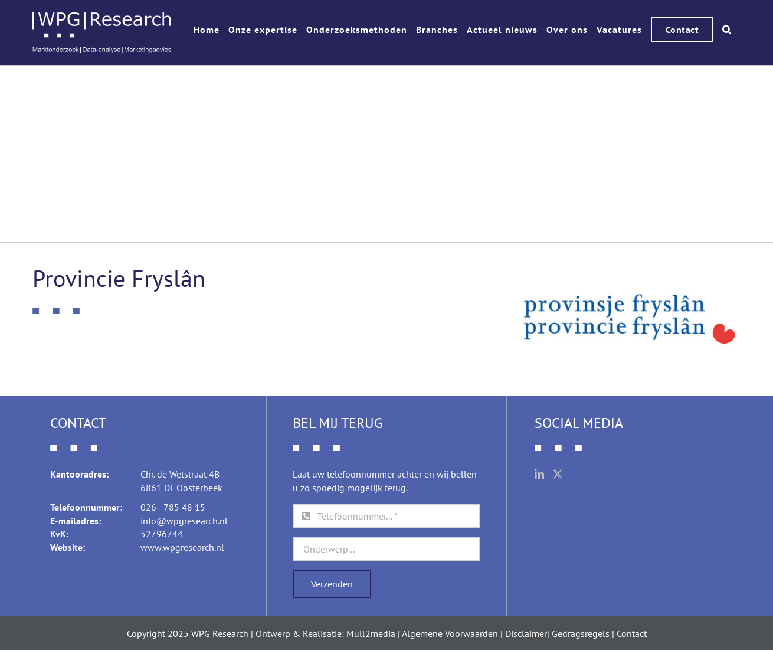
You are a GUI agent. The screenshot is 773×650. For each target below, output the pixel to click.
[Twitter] (557, 474)
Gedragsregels (581, 633)
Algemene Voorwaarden (450, 633)
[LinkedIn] (539, 474)
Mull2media (370, 633)
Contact (632, 633)
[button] (727, 29)
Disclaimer (526, 633)
